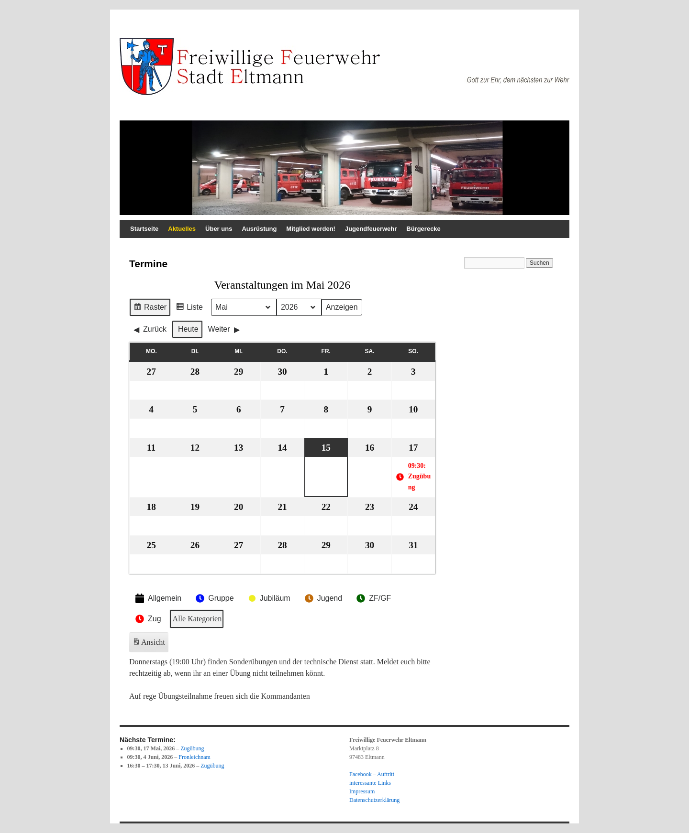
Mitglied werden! (310, 228)
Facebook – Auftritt (371, 774)
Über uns (218, 228)
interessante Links (370, 782)
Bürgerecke (423, 228)
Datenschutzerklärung (374, 800)
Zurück (150, 329)
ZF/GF (373, 598)
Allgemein (157, 599)
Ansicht (149, 644)
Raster (150, 308)
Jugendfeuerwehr (371, 228)
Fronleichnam (194, 757)
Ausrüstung (259, 228)
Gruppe (213, 598)
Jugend (323, 598)
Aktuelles (182, 228)
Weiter (224, 329)
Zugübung (192, 748)
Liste (189, 308)
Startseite (144, 228)
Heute (188, 329)
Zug (147, 619)
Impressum (362, 791)
